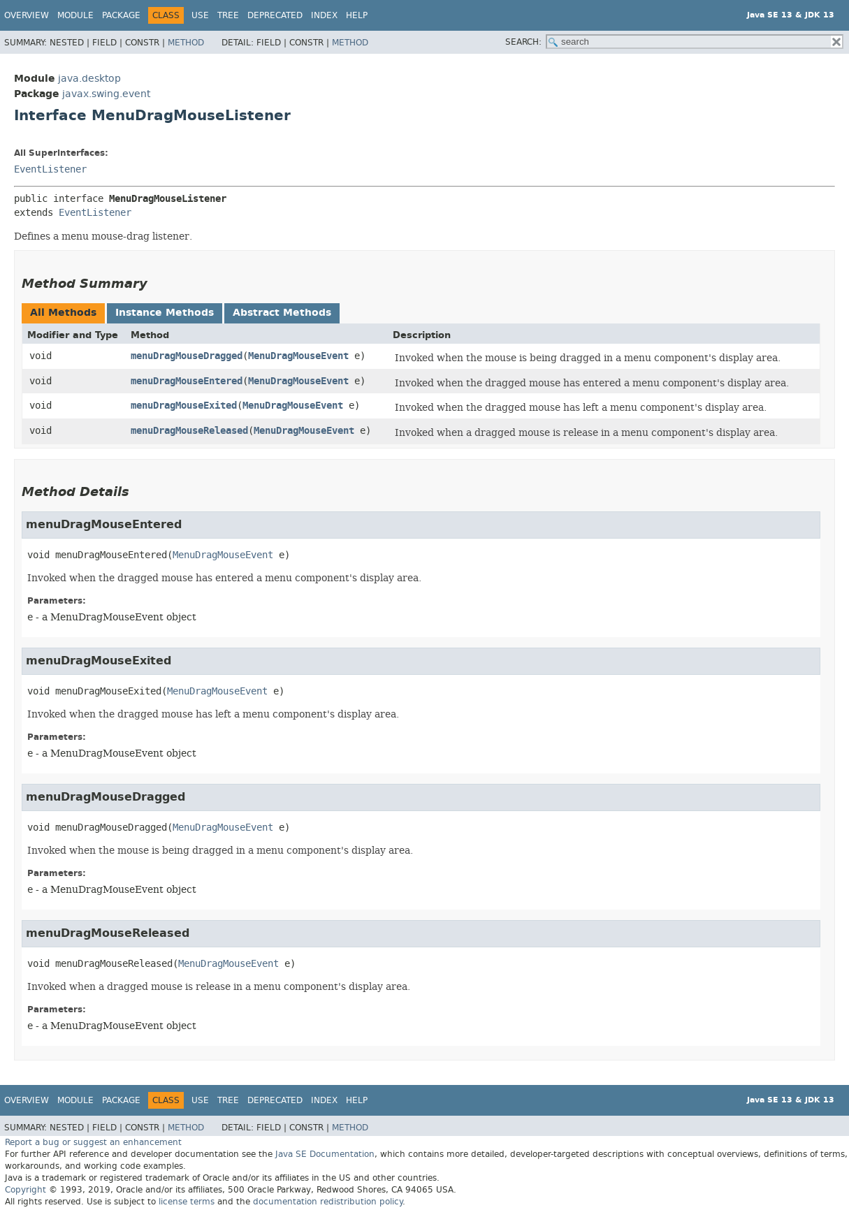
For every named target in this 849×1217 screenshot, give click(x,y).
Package (121, 15)
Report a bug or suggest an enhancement (93, 1142)
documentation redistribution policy (327, 1202)
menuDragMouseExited (184, 405)
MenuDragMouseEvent (298, 356)
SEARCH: (523, 42)
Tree (228, 15)
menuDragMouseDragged (186, 356)
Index (324, 15)
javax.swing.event (106, 94)
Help (357, 15)
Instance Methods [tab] (164, 313)
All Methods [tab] (63, 313)
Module (75, 15)
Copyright (25, 1190)
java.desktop (89, 79)
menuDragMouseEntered (186, 381)
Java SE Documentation (325, 1154)
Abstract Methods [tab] (282, 313)
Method (186, 43)
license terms (187, 1202)
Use (200, 15)
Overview (26, 15)
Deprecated (275, 15)
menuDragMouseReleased (189, 431)
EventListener (50, 169)
